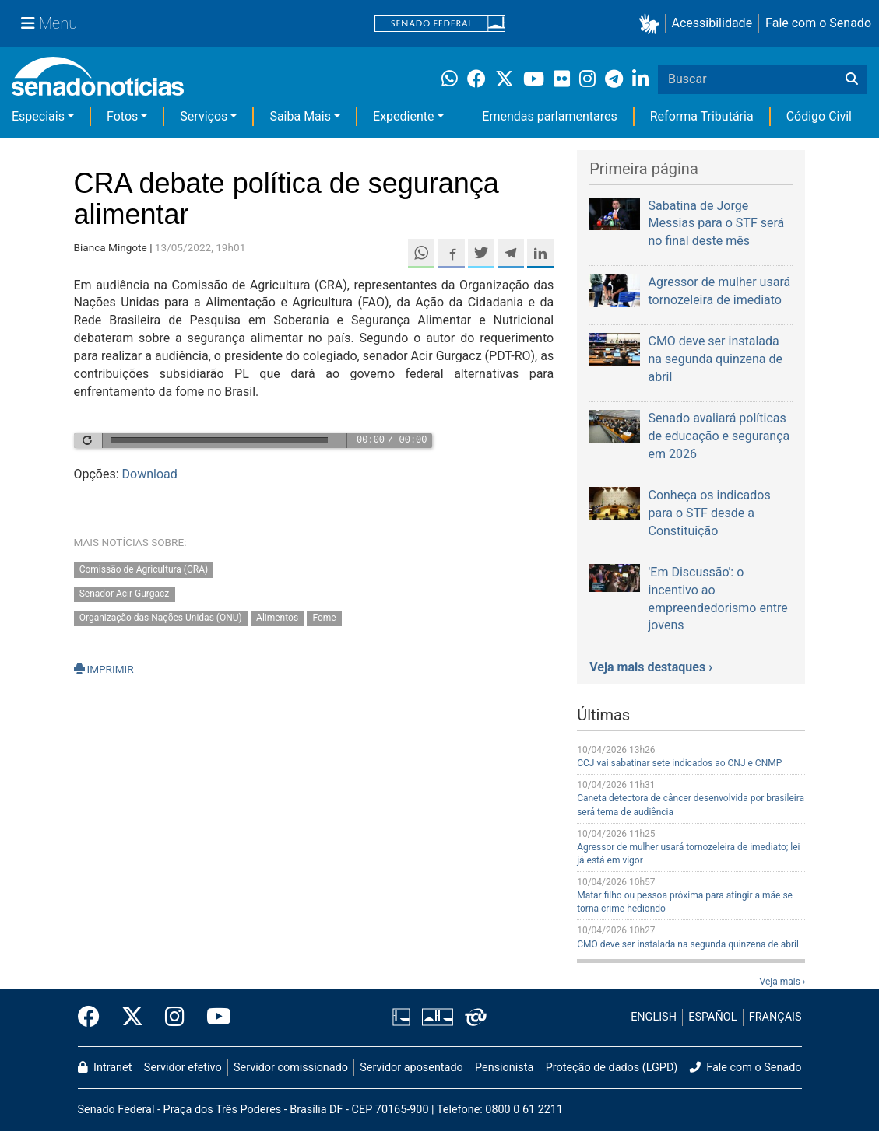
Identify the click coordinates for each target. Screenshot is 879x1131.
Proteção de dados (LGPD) (612, 1067)
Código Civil (819, 116)
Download (150, 474)
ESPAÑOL (712, 1017)
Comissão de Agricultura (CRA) (144, 570)
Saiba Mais (300, 116)
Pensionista (504, 1067)
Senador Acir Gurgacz (124, 594)
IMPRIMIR (104, 669)
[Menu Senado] (49, 23)
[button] (652, 23)
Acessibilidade (712, 23)
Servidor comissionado (291, 1067)
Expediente (403, 116)
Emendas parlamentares (549, 116)
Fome (324, 617)
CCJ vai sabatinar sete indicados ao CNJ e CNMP (679, 763)
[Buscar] (851, 79)
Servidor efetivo (183, 1067)
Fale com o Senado (818, 23)
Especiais (38, 116)
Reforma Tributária (702, 116)
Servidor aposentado (411, 1067)
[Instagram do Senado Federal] (174, 1017)
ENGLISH (654, 1017)
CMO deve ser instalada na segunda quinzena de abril (688, 944)
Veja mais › (783, 981)
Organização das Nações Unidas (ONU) (160, 617)
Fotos (122, 116)
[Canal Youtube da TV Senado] (213, 1017)
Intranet (105, 1067)
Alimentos (277, 617)
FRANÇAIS (775, 1017)
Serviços (203, 116)
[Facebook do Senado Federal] (94, 1017)
